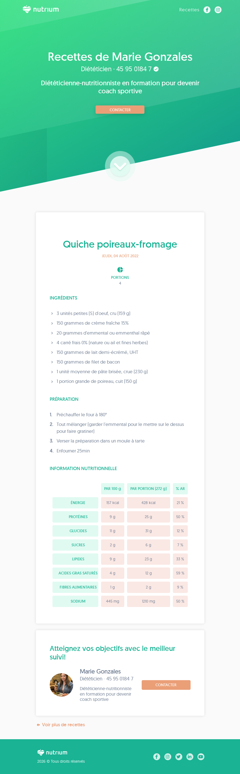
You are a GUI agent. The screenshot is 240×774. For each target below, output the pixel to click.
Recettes (189, 9)
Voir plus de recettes (60, 724)
